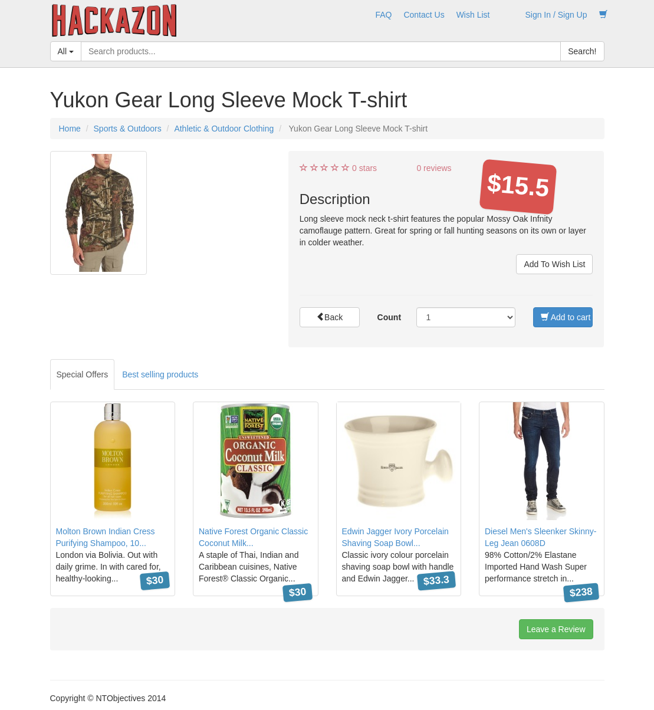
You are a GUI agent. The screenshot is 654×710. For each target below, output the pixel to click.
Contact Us (423, 14)
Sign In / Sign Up (556, 14)
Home (70, 128)
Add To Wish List (554, 264)
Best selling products (160, 374)
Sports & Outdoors (128, 128)
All (66, 51)
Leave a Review (556, 629)
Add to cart (566, 317)
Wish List (473, 14)
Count (389, 317)
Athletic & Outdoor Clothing (224, 128)
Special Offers (83, 374)
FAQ (383, 14)
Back (329, 317)
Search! (582, 51)
